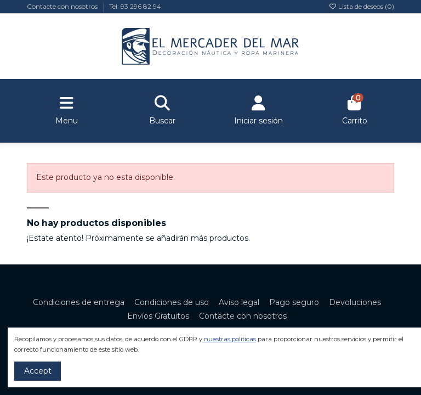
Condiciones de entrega (78, 302)
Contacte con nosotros (63, 6)
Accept (38, 371)
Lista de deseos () (361, 6)
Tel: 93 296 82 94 (135, 6)
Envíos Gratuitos (158, 316)
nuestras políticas (230, 339)
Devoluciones (355, 302)
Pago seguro (294, 302)
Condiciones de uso (171, 302)
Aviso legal (239, 302)
